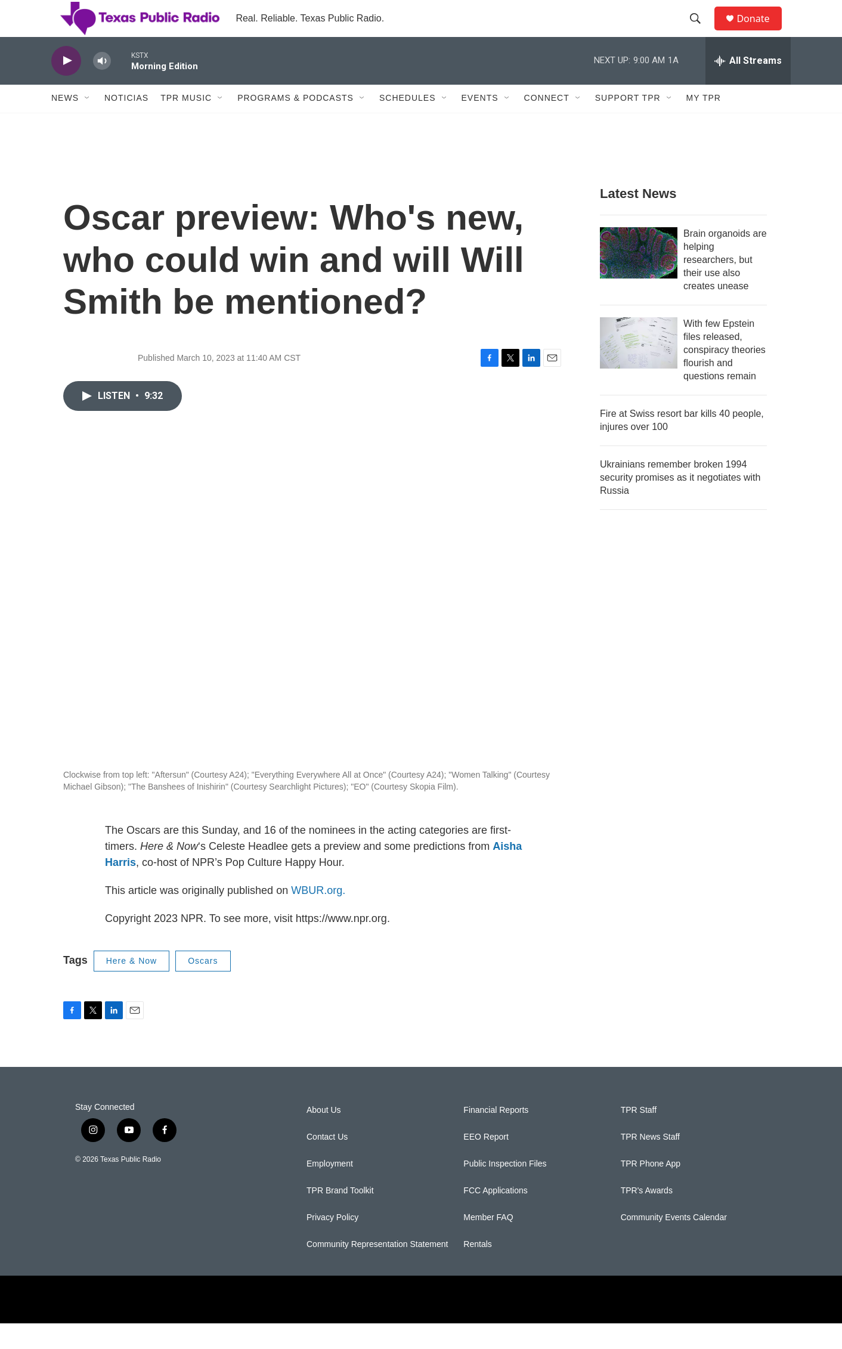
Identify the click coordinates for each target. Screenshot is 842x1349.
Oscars (203, 986)
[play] (66, 87)
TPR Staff (639, 1135)
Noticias (126, 124)
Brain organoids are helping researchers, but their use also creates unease (725, 285)
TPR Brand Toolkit (340, 1216)
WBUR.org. (318, 916)
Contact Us (327, 1162)
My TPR (703, 124)
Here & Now (131, 986)
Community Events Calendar (674, 1243)
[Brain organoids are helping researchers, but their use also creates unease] (638, 278)
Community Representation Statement (377, 1270)
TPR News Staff (650, 1162)
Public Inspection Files (504, 1189)
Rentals (477, 1270)
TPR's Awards (647, 1216)
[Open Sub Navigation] (87, 124)
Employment (330, 1189)
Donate (760, 31)
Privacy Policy (332, 1243)
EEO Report (485, 1162)
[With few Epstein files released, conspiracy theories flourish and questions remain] (638, 368)
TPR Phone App (650, 1189)
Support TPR (628, 124)
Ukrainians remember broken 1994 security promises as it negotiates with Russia (680, 503)
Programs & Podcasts (295, 124)
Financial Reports (495, 1135)
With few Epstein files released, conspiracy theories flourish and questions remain (724, 375)
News (65, 124)
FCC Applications (495, 1216)
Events (480, 124)
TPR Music (186, 124)
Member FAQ (488, 1243)
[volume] (102, 86)
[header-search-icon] (700, 31)
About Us (324, 1135)
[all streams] (748, 86)
